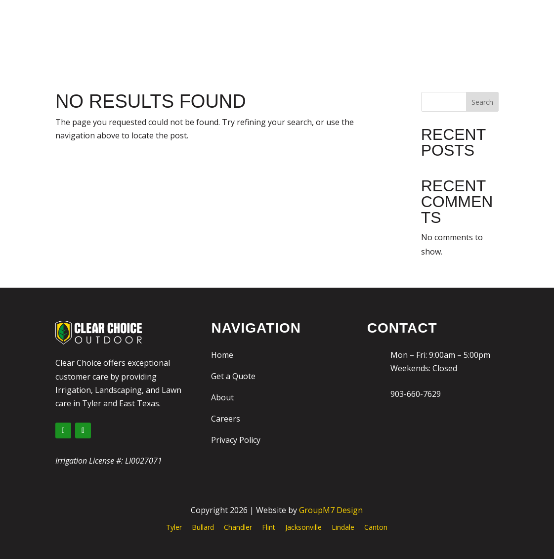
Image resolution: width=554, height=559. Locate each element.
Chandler (238, 527)
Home (222, 354)
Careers (225, 418)
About (222, 397)
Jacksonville (303, 527)
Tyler (174, 527)
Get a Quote (233, 376)
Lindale (343, 527)
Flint (268, 527)
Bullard (203, 527)
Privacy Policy (235, 439)
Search (482, 102)
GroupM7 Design (331, 510)
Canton (375, 527)
